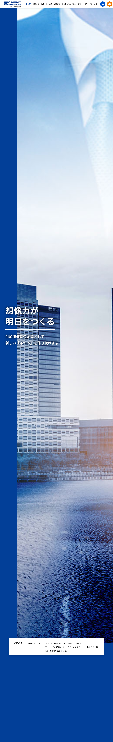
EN (91, 4)
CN (95, 4)
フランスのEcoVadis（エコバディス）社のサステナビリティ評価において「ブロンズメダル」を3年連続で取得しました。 (64, 647)
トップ (28, 4)
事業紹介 (36, 4)
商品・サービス (46, 4)
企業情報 (57, 4)
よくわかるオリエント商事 (71, 4)
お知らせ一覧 (92, 647)
